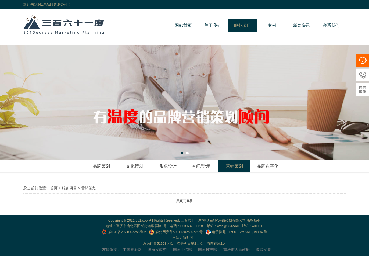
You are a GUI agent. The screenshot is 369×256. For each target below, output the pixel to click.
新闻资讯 (301, 25)
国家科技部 (207, 249)
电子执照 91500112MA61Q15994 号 (236, 232)
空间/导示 (201, 166)
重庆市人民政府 (236, 249)
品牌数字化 (267, 166)
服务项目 (242, 25)
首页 (54, 188)
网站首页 (183, 25)
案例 (272, 25)
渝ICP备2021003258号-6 (124, 232)
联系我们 (331, 25)
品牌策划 (101, 166)
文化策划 (134, 166)
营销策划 (234, 166)
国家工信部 (182, 249)
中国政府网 (132, 249)
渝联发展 (263, 249)
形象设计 (168, 166)
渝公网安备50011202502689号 (176, 232)
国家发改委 (157, 249)
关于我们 (212, 25)
